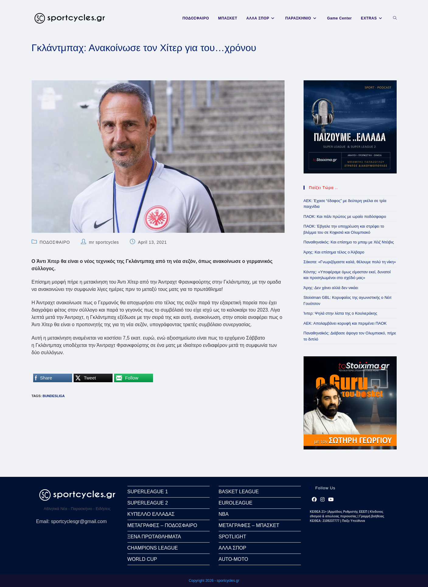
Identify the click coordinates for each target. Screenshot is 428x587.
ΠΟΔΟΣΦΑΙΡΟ (55, 242)
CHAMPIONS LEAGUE (152, 547)
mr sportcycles (104, 242)
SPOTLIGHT (232, 536)
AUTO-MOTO (233, 559)
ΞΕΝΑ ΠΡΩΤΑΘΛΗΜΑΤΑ (154, 536)
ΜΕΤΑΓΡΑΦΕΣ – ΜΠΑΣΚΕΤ (249, 525)
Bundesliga (54, 396)
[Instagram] (322, 499)
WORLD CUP (142, 559)
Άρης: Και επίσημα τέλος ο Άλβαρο (334, 252)
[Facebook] (314, 499)
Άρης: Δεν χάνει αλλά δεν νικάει (331, 287)
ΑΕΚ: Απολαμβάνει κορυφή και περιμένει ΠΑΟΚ (345, 323)
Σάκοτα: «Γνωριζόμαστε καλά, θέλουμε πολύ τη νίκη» (350, 262)
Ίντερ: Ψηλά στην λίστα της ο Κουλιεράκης (341, 313)
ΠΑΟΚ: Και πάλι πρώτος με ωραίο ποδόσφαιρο (345, 216)
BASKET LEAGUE (239, 491)
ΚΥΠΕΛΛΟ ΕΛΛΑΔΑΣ (151, 514)
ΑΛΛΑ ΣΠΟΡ (232, 547)
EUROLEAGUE (235, 502)
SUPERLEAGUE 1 (147, 491)
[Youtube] (331, 499)
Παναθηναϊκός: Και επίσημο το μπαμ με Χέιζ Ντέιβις (349, 242)
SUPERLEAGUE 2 (147, 502)
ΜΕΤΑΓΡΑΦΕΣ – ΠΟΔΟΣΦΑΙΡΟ (162, 525)
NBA (224, 514)
